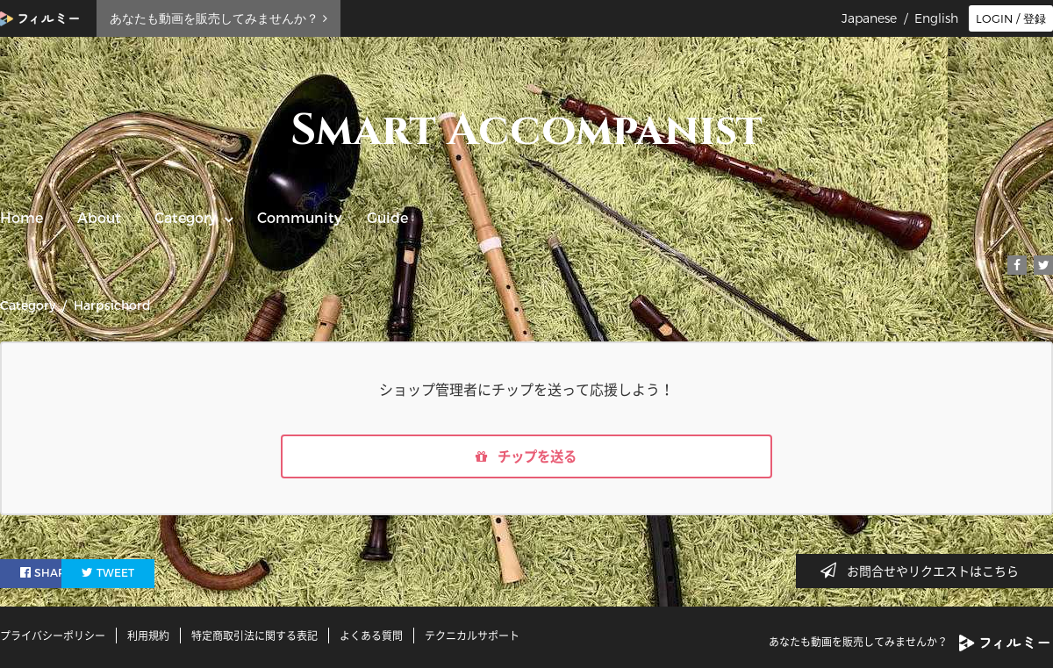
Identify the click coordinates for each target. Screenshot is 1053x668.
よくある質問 (371, 635)
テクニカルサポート (472, 635)
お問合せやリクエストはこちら (924, 570)
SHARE (47, 574)
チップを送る (526, 457)
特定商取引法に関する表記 (254, 635)
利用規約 (148, 635)
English (936, 18)
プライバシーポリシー (52, 635)
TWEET (151, 574)
